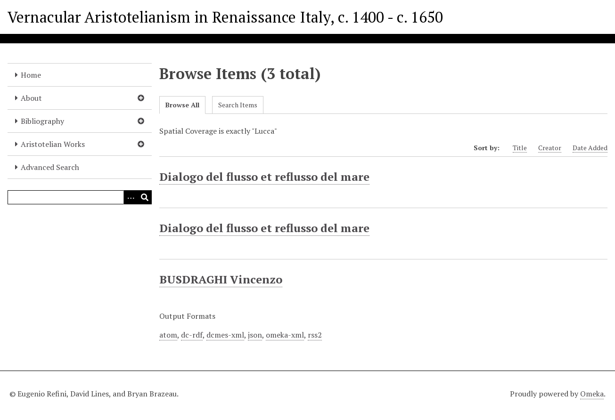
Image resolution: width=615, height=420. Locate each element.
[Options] (130, 197)
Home (31, 75)
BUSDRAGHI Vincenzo (220, 279)
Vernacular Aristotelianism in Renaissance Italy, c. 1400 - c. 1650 (225, 17)
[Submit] (145, 197)
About (31, 98)
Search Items (237, 104)
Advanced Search (50, 167)
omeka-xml (285, 335)
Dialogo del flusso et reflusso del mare (264, 176)
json (255, 335)
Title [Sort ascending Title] (520, 147)
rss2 (315, 335)
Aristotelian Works (53, 144)
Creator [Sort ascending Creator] (549, 147)
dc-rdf (192, 335)
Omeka (592, 393)
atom (168, 335)
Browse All (182, 104)
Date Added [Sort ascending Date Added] (590, 147)
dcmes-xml (225, 335)
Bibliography (42, 121)
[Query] (80, 197)
